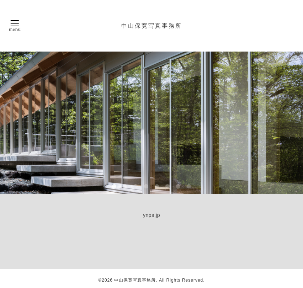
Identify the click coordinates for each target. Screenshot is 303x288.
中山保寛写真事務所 (151, 25)
